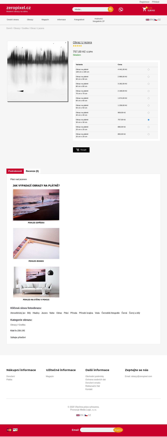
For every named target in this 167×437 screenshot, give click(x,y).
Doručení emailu (92, 383)
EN (151, 20)
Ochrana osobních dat (95, 380)
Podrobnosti (15, 171)
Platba (9, 380)
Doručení (10, 377)
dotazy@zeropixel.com (141, 377)
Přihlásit (155, 2)
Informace (59, 20)
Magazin (50, 377)
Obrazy (29, 20)
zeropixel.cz (19, 9)
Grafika (25, 29)
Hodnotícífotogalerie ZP (95, 20)
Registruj (118, 430)
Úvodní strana (12, 20)
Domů (9, 29)
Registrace (144, 2)
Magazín (44, 20)
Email (75, 430)
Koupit (81, 150)
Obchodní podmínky (94, 377)
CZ (159, 20)
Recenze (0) (32, 171)
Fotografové (76, 20)
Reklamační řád (92, 386)
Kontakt (88, 390)
